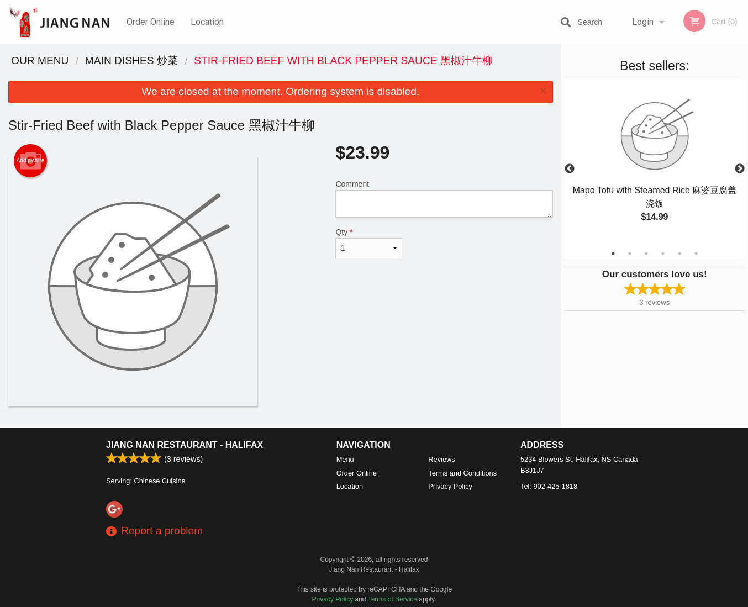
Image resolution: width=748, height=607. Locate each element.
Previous (569, 169)
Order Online (151, 22)
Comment (443, 199)
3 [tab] (646, 253)
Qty (368, 243)
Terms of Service (392, 599)
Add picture (31, 160)
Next (739, 169)
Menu (345, 459)
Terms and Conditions (462, 473)
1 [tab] (613, 253)
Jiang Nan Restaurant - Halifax (184, 445)
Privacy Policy (450, 486)
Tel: (548, 486)
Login (643, 22)
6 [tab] (696, 253)
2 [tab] (629, 253)
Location (207, 22)
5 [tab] (679, 253)
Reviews (441, 459)
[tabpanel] (655, 162)
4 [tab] (662, 253)
